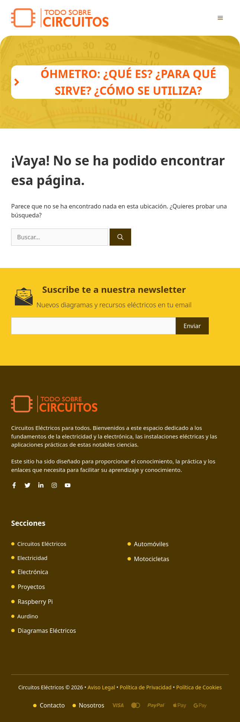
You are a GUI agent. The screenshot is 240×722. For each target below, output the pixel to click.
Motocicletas (151, 559)
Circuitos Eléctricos (42, 543)
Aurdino (27, 616)
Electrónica (33, 572)
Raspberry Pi (35, 602)
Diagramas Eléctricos (47, 631)
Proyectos (31, 587)
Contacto (52, 705)
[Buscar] (120, 237)
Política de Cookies (199, 687)
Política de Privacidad (145, 687)
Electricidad (32, 557)
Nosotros (91, 705)
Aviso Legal (102, 687)
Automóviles (151, 544)
